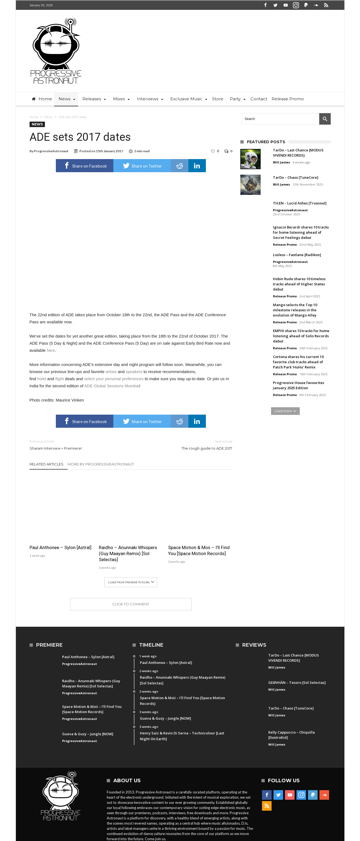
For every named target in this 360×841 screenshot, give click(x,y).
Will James (281, 162)
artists (111, 371)
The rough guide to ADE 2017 (185, 444)
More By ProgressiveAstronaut (101, 464)
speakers (134, 371)
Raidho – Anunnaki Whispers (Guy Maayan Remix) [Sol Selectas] (128, 553)
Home (34, 117)
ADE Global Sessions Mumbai (111, 385)
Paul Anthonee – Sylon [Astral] (60, 547)
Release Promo (285, 244)
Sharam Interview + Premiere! (76, 444)
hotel (41, 378)
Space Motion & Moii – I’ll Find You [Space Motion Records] (199, 550)
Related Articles (47, 464)
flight (59, 378)
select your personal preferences (114, 378)
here (51, 350)
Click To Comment (130, 604)
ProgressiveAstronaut (51, 151)
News (48, 117)
